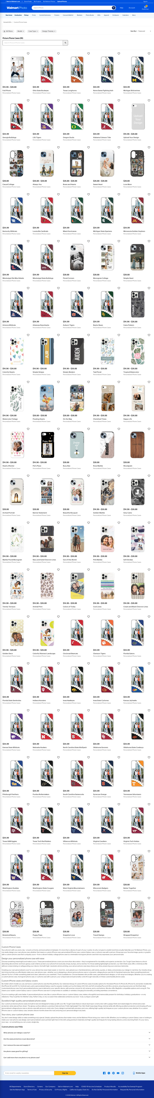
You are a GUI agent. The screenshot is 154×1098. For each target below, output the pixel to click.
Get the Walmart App (17, 1090)
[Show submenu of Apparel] (109, 15)
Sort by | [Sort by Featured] (134, 31)
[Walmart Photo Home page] (17, 8)
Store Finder (28, 1)
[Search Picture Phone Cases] (33, 42)
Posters (56, 15)
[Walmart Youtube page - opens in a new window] (118, 1073)
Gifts (98, 15)
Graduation (18, 15)
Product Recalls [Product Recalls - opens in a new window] (110, 1087)
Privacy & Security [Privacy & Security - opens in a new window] (45, 1090)
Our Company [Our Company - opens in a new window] (50, 1087)
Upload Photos (62, 1)
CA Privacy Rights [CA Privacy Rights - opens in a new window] (61, 1090)
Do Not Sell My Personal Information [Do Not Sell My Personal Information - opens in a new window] (105, 1090)
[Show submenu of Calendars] (129, 15)
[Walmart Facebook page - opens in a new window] (104, 1073)
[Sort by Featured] (144, 31)
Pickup (26, 15)
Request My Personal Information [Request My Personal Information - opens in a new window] (132, 1090)
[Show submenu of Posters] (60, 15)
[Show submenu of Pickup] (29, 15)
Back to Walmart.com (12, 1)
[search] (65, 42)
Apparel (106, 15)
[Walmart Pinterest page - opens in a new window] (113, 1073)
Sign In (145, 1)
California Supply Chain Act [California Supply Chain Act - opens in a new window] (79, 1090)
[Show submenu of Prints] (36, 15)
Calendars (125, 15)
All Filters (8, 31)
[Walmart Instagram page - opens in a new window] (122, 1073)
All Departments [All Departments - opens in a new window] (15, 1087)
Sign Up (65, 1073)
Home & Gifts (7, 22)
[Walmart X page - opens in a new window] (109, 1073)
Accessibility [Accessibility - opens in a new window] (122, 1087)
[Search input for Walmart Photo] (72, 8)
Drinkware (116, 15)
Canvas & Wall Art (68, 15)
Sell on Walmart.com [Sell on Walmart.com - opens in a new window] (65, 1087)
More (133, 15)
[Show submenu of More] (136, 15)
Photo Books (90, 15)
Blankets (79, 15)
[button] (17, 53)
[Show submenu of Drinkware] (119, 15)
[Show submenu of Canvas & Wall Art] (74, 15)
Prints (34, 15)
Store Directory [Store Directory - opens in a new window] (29, 1087)
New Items (9, 15)
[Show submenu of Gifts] (101, 15)
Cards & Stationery (45, 15)
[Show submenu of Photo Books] (94, 15)
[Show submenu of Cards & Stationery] (51, 15)
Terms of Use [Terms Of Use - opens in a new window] (32, 1090)
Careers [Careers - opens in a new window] (40, 1087)
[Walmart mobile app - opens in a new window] (139, 1073)
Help (121, 8)
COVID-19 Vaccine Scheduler (91, 1087)
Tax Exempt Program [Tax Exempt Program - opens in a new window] (134, 1087)
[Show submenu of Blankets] (83, 15)
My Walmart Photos (49, 1)
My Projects (37, 1)
